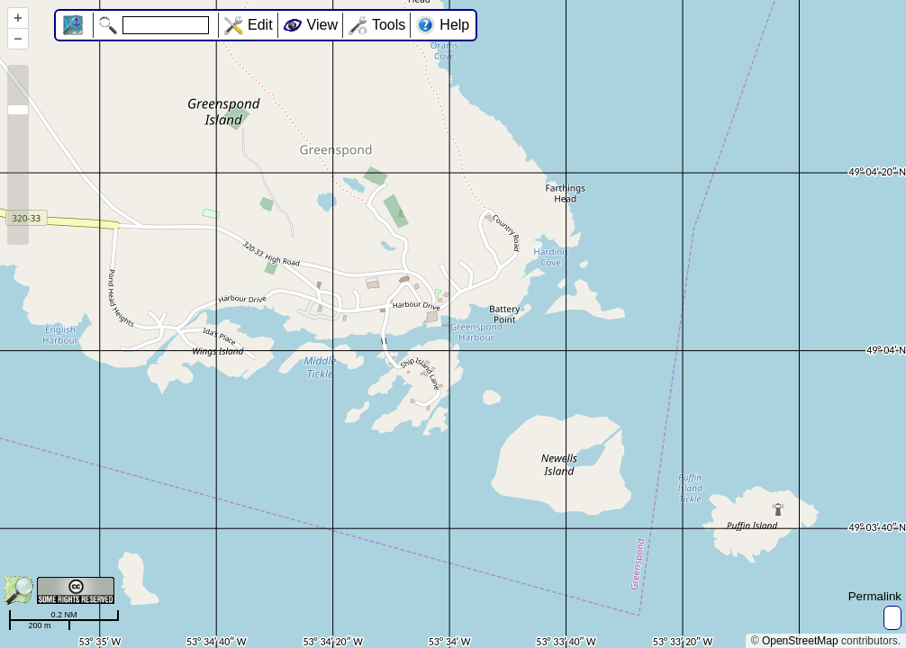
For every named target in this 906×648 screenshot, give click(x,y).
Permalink (874, 596)
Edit (260, 24)
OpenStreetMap (800, 640)
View (322, 24)
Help (454, 24)
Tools (388, 24)
